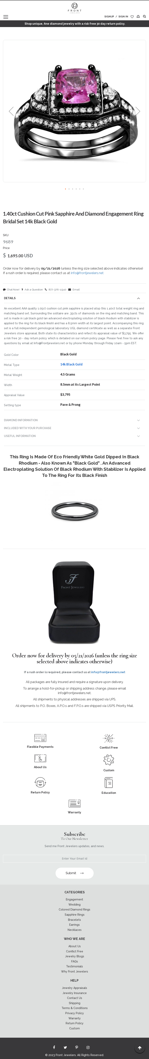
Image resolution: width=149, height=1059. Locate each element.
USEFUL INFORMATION (20, 436)
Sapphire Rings (75, 914)
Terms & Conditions (75, 1008)
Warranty (74, 1018)
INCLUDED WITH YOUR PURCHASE (27, 428)
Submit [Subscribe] (75, 873)
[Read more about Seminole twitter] (65, 1048)
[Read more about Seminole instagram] (88, 1048)
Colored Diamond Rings (74, 909)
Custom (74, 1028)
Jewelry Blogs (74, 956)
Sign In (123, 16)
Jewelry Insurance (74, 993)
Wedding (74, 904)
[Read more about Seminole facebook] (54, 1048)
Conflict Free (74, 951)
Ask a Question (32, 289)
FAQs (74, 961)
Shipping (74, 1003)
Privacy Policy (74, 1013)
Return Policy (75, 1023)
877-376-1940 (55, 289)
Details (10, 298)
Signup (109, 16)
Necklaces (75, 929)
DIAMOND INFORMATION (21, 420)
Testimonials (74, 966)
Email (74, 289)
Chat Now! (11, 289)
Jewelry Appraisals (74, 987)
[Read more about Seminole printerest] (76, 1048)
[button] (11, 111)
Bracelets (74, 919)
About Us (74, 946)
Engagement (74, 899)
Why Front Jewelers (74, 971)
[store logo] (75, 8)
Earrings (74, 924)
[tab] (74, 299)
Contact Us (74, 998)
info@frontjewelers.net (87, 273)
